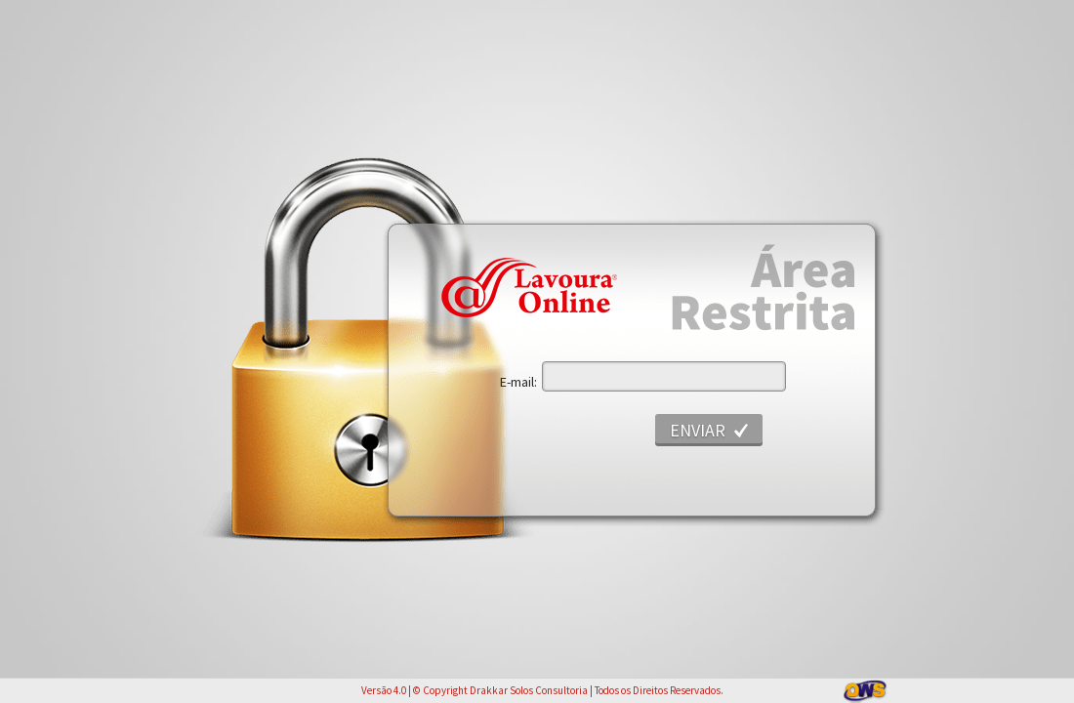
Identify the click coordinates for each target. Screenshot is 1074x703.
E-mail (517, 382)
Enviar (697, 430)
